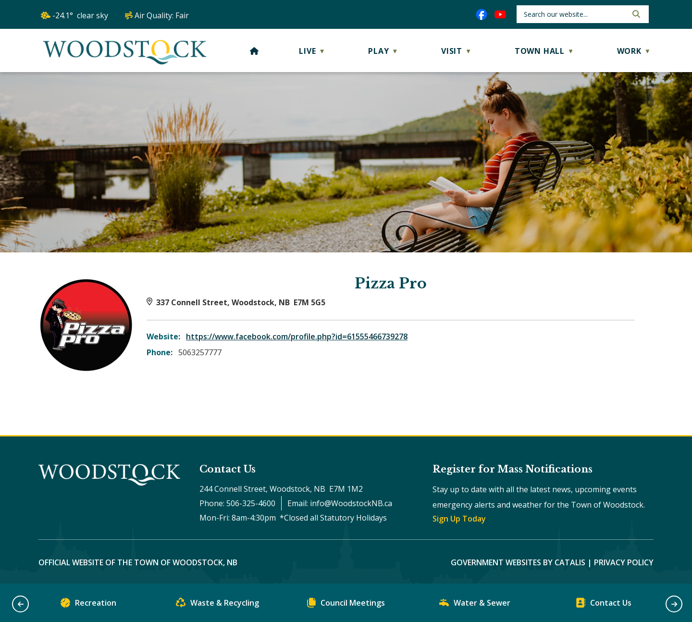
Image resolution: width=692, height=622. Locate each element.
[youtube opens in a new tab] (500, 14)
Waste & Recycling (217, 604)
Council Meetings (346, 604)
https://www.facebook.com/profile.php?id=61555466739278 (297, 336)
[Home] (254, 51)
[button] (635, 14)
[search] (574, 14)
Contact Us (603, 604)
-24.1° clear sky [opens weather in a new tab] (80, 15)
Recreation (88, 604)
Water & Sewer (474, 604)
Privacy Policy (624, 562)
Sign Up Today (459, 518)
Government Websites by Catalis (518, 562)
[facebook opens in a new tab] (481, 14)
